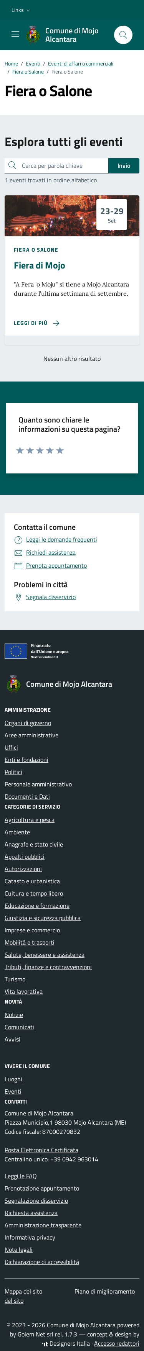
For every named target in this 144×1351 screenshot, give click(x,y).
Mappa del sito (23, 1291)
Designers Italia (66, 1343)
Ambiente (17, 832)
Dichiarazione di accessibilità (42, 1261)
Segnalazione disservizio (36, 1200)
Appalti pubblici (25, 856)
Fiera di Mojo (39, 265)
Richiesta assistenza (31, 1212)
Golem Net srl (35, 1334)
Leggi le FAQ (21, 1176)
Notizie (14, 1014)
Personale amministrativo (38, 784)
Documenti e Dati (27, 796)
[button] (22, 10)
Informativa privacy (30, 1237)
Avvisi (12, 1039)
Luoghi (13, 1079)
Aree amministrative (31, 735)
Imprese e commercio (32, 930)
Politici (13, 771)
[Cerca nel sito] (123, 35)
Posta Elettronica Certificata (41, 1149)
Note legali (19, 1249)
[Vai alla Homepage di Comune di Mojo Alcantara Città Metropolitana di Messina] (66, 35)
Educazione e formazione (37, 905)
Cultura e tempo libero (34, 893)
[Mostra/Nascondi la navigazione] (15, 34)
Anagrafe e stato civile (34, 844)
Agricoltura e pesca (30, 819)
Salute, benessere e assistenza (44, 954)
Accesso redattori (116, 1343)
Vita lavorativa (24, 991)
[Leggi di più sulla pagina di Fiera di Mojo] (36, 323)
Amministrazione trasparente (43, 1225)
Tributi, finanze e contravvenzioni (48, 966)
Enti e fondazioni (26, 759)
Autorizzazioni (23, 868)
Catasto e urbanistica (32, 881)
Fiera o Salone (36, 250)
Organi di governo (28, 722)
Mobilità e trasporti (30, 942)
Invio (124, 165)
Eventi (13, 1091)
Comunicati (19, 1027)
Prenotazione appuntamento (42, 1188)
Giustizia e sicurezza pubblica (43, 917)
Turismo (15, 979)
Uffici (11, 747)
